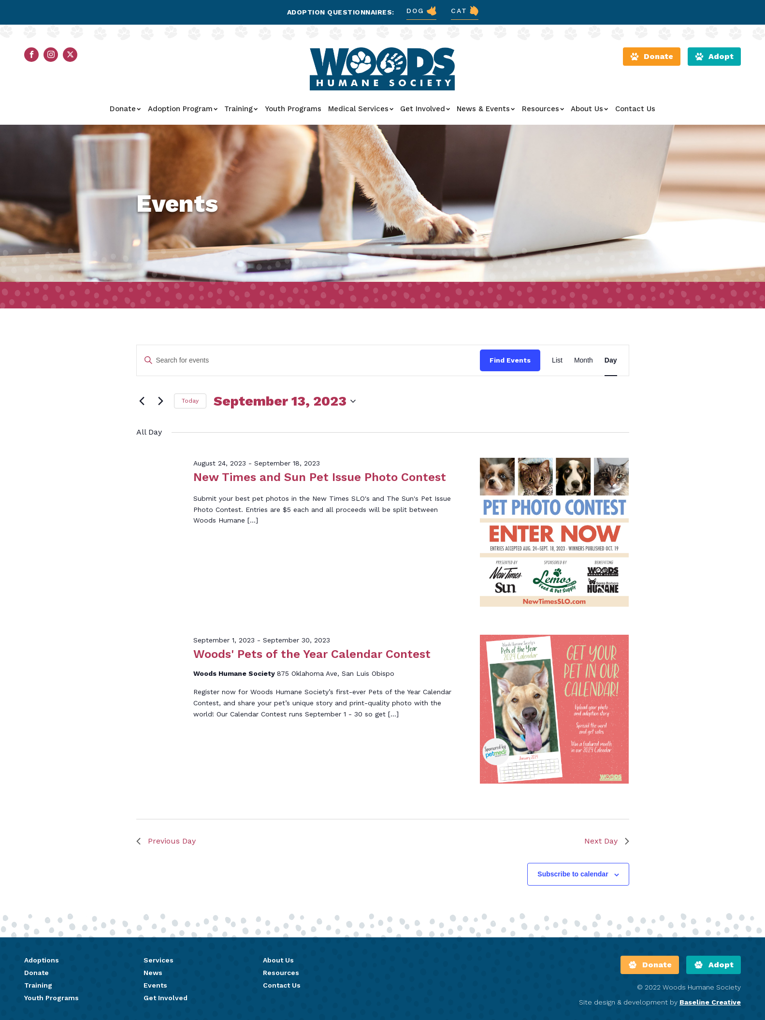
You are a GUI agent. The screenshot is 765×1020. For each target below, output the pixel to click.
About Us (589, 108)
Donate (125, 108)
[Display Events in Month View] (583, 360)
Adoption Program (182, 108)
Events (155, 985)
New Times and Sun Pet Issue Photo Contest (319, 477)
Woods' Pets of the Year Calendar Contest (312, 654)
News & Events (486, 108)
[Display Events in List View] (557, 360)
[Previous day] (142, 401)
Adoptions (41, 960)
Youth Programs (293, 108)
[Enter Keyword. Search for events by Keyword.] (308, 360)
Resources (543, 108)
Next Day (606, 840)
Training (241, 108)
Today (190, 400)
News (153, 972)
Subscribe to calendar (572, 874)
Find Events (510, 360)
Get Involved (425, 108)
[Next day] (161, 401)
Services (158, 960)
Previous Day (166, 840)
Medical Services (360, 108)
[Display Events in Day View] (611, 360)
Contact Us (635, 108)
